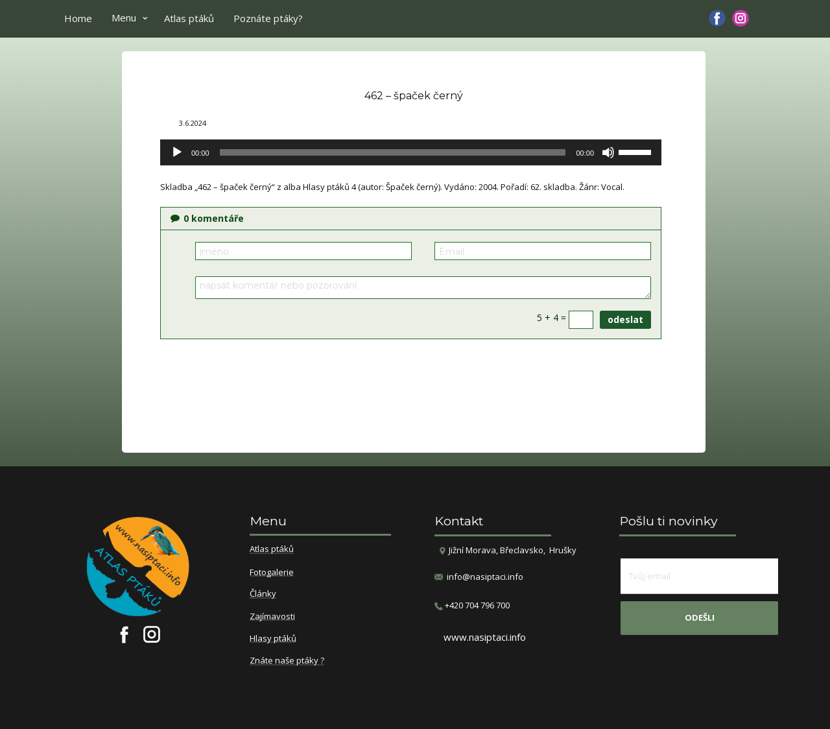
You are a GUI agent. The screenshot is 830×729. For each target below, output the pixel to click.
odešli (700, 617)
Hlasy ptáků (273, 639)
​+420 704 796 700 (472, 605)
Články (263, 594)
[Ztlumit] (608, 152)
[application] (410, 152)
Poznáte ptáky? (268, 18)
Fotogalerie (272, 573)
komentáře (207, 218)
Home (78, 18)
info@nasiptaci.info (485, 576)
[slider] (393, 152)
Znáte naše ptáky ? (287, 661)
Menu (124, 17)
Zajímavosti (272, 617)
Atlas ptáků (189, 18)
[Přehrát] (177, 152)
